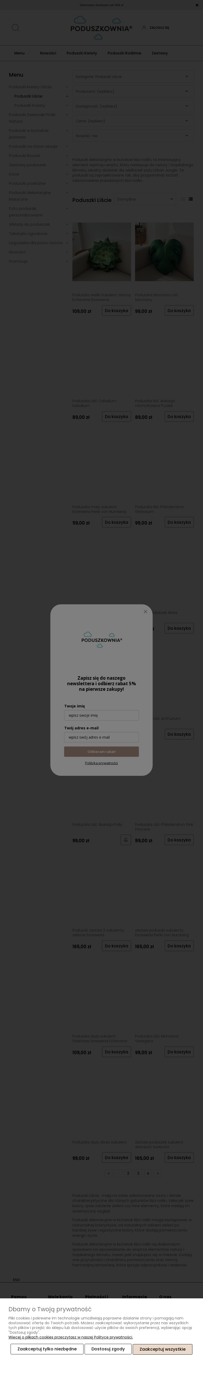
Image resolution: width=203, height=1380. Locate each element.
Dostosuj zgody (108, 1349)
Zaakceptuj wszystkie (163, 1349)
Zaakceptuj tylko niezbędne (47, 1349)
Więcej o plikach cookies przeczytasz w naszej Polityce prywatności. (70, 1337)
